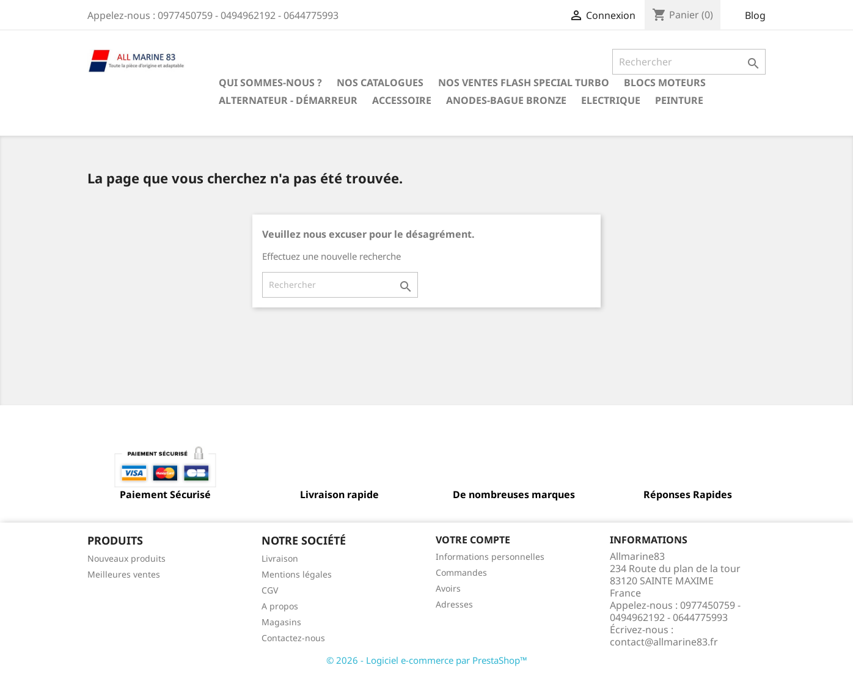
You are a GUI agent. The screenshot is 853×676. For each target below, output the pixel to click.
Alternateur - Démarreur (288, 100)
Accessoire (401, 100)
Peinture (679, 100)
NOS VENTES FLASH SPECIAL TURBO (523, 82)
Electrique (610, 100)
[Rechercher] (689, 62)
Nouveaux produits (126, 558)
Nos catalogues (380, 82)
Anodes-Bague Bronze (506, 100)
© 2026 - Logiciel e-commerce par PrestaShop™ (426, 660)
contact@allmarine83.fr (664, 641)
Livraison (280, 558)
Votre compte (473, 539)
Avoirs (448, 588)
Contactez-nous (293, 638)
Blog (755, 15)
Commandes (461, 572)
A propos (280, 606)
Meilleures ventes (123, 574)
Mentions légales (297, 574)
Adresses (454, 604)
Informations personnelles (490, 556)
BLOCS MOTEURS (665, 82)
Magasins (281, 622)
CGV (270, 590)
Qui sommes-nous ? (270, 82)
